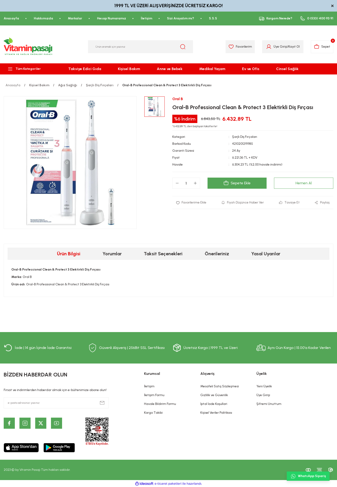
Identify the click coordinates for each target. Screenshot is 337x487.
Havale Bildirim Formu (160, 404)
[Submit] (102, 402)
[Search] (140, 46)
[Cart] (322, 46)
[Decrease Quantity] (177, 183)
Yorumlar (112, 253)
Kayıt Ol (294, 47)
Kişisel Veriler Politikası (216, 413)
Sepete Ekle (237, 183)
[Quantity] (186, 183)
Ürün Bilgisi (68, 253)
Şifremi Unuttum (268, 404)
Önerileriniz (217, 253)
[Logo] (28, 46)
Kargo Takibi (153, 413)
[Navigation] (28, 68)
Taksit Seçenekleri (163, 253)
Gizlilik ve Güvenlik (214, 395)
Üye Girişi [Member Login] (280, 47)
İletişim (149, 386)
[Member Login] (269, 46)
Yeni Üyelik (264, 386)
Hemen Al (304, 183)
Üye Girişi (263, 395)
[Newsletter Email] (56, 402)
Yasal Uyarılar (265, 253)
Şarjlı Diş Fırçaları (244, 137)
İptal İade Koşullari (213, 404)
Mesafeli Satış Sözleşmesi (219, 386)
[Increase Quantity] (195, 183)
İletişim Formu (154, 395)
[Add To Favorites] (191, 202)
